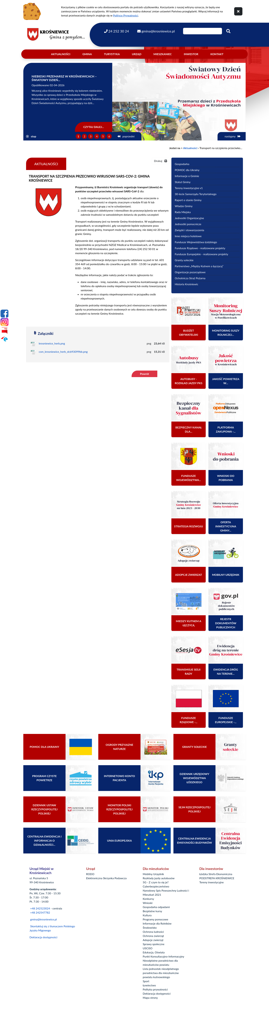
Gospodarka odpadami (156, 907)
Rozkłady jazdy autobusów (158, 878)
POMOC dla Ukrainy (187, 170)
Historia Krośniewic (186, 284)
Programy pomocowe (155, 919)
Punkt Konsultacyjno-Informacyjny (163, 956)
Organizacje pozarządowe (190, 272)
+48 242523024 (40, 908)
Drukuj (160, 160)
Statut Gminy (183, 182)
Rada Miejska (183, 212)
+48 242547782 (40, 912)
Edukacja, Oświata (154, 952)
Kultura (147, 915)
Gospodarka (182, 164)
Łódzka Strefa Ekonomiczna (215, 874)
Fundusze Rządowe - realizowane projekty (200, 248)
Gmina (87, 54)
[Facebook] (4, 313)
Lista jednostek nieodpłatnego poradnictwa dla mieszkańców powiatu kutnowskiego (161, 973)
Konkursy (148, 898)
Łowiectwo (149, 985)
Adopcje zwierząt (153, 940)
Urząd (136, 54)
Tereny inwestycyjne (211, 882)
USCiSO (147, 948)
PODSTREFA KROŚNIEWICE (216, 878)
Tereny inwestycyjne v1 (189, 188)
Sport (146, 981)
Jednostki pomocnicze (188, 224)
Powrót (144, 373)
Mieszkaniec (163, 54)
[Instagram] (4, 322)
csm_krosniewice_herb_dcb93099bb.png (63, 351)
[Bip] (4, 330)
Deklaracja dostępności (43, 937)
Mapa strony (150, 997)
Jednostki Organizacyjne (189, 218)
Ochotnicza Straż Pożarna (190, 278)
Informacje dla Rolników (157, 923)
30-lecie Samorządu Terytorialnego (196, 194)
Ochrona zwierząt (153, 935)
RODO (90, 874)
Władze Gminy (184, 206)
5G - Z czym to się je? (155, 882)
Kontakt (217, 54)
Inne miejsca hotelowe (188, 236)
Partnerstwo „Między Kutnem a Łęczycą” (199, 266)
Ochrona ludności (153, 931)
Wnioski (148, 902)
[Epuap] (4, 339)
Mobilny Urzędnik (153, 874)
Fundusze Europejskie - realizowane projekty (201, 254)
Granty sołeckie (184, 260)
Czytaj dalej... (93, 126)
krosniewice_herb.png (52, 343)
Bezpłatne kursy (152, 911)
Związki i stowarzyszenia (189, 230)
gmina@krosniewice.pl (43, 919)
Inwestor (191, 54)
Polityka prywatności (155, 989)
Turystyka (112, 54)
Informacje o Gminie (187, 176)
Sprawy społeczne (153, 944)
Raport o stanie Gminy (188, 200)
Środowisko (150, 927)
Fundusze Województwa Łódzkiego (196, 242)
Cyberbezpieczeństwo (156, 886)
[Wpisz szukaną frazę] (202, 31)
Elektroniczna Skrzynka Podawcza (106, 878)
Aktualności (60, 54)
